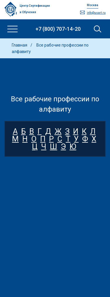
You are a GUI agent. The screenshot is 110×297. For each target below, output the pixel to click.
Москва (92, 5)
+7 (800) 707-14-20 (58, 29)
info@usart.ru (96, 12)
